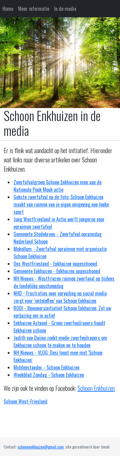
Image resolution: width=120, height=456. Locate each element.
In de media (65, 8)
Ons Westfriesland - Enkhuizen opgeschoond (55, 263)
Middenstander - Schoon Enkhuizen (46, 367)
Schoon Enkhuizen (96, 388)
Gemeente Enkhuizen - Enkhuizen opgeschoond (57, 271)
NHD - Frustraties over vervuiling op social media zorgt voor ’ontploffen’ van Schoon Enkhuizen (60, 297)
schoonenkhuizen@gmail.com (41, 447)
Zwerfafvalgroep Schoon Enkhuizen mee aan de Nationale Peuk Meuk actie (58, 185)
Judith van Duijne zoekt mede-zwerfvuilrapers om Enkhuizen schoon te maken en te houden (60, 341)
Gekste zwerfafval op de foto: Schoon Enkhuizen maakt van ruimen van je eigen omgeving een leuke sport (61, 204)
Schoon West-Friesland (25, 401)
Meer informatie (33, 8)
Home (7, 8)
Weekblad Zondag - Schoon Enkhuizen (49, 375)
